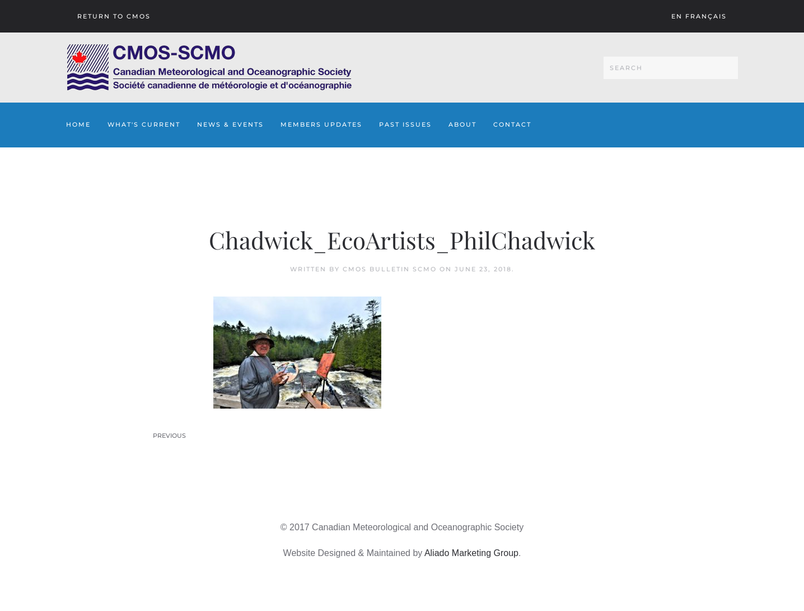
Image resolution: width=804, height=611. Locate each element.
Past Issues (405, 124)
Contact (512, 124)
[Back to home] (209, 67)
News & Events (230, 124)
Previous (169, 435)
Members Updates (321, 124)
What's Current (143, 124)
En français (699, 16)
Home (78, 124)
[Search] (671, 68)
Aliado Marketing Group (471, 553)
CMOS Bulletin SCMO (390, 269)
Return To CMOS (114, 16)
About (462, 124)
